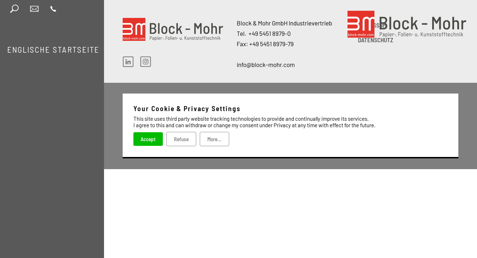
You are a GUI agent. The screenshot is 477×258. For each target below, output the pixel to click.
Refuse (181, 139)
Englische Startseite (53, 49)
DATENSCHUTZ (375, 39)
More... (214, 139)
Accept (148, 139)
